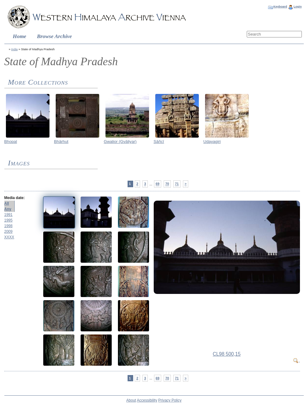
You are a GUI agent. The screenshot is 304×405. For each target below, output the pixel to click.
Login (297, 6)
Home (19, 36)
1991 (8, 214)
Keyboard (280, 6)
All (6, 203)
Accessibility (147, 400)
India (14, 49)
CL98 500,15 (227, 354)
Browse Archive (54, 36)
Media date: (14, 198)
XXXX (9, 237)
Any (8, 209)
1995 (8, 220)
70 (167, 184)
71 (177, 184)
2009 (8, 231)
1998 (8, 226)
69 (157, 184)
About (131, 400)
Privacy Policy (170, 400)
